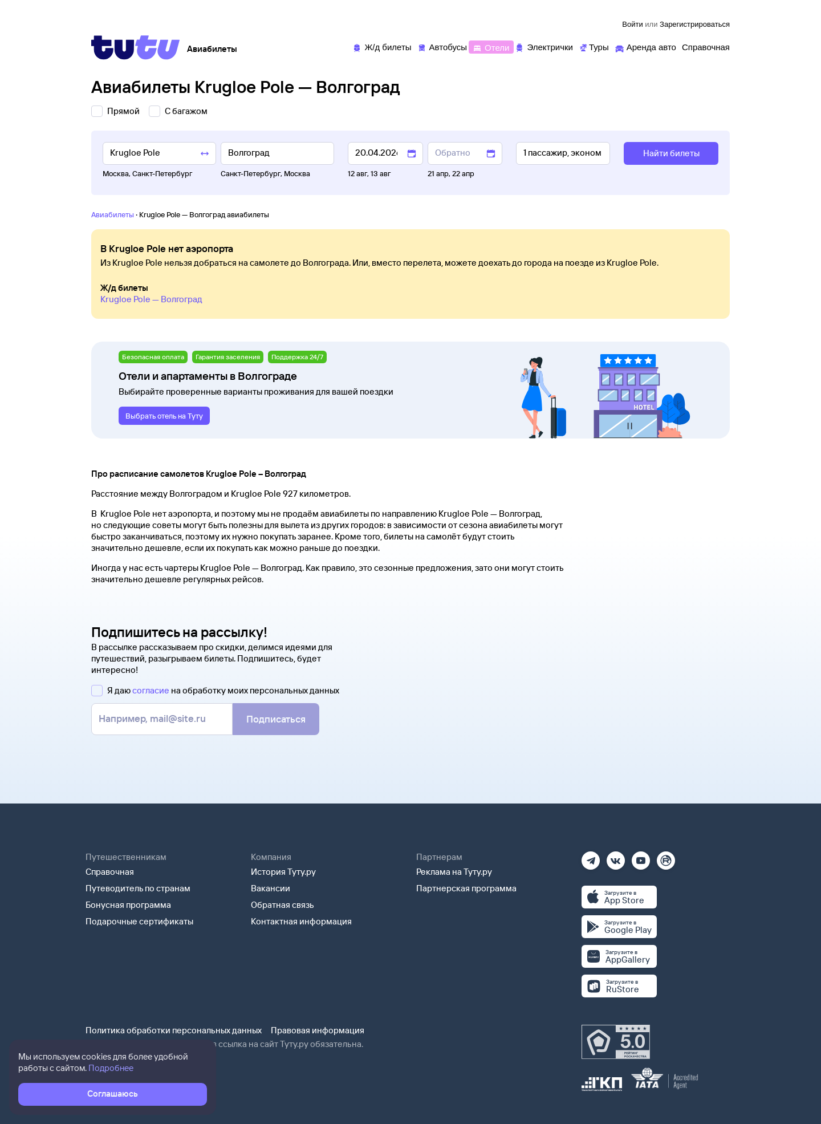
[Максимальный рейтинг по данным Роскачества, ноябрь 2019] (616, 1042)
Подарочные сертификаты (139, 921)
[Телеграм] (591, 856)
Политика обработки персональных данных (174, 1030)
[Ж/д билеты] (381, 46)
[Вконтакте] (616, 856)
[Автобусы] (442, 46)
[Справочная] (706, 46)
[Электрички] (543, 46)
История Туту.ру (283, 871)
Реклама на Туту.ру (454, 871)
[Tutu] (135, 47)
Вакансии (270, 888)
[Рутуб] (666, 856)
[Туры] (594, 46)
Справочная (110, 871)
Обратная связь (282, 904)
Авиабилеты (112, 214)
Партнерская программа (466, 888)
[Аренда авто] (645, 46)
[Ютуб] (641, 856)
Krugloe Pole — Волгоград (151, 299)
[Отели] (491, 46)
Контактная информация (301, 921)
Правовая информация (317, 1030)
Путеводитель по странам (138, 888)
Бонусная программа (128, 904)
